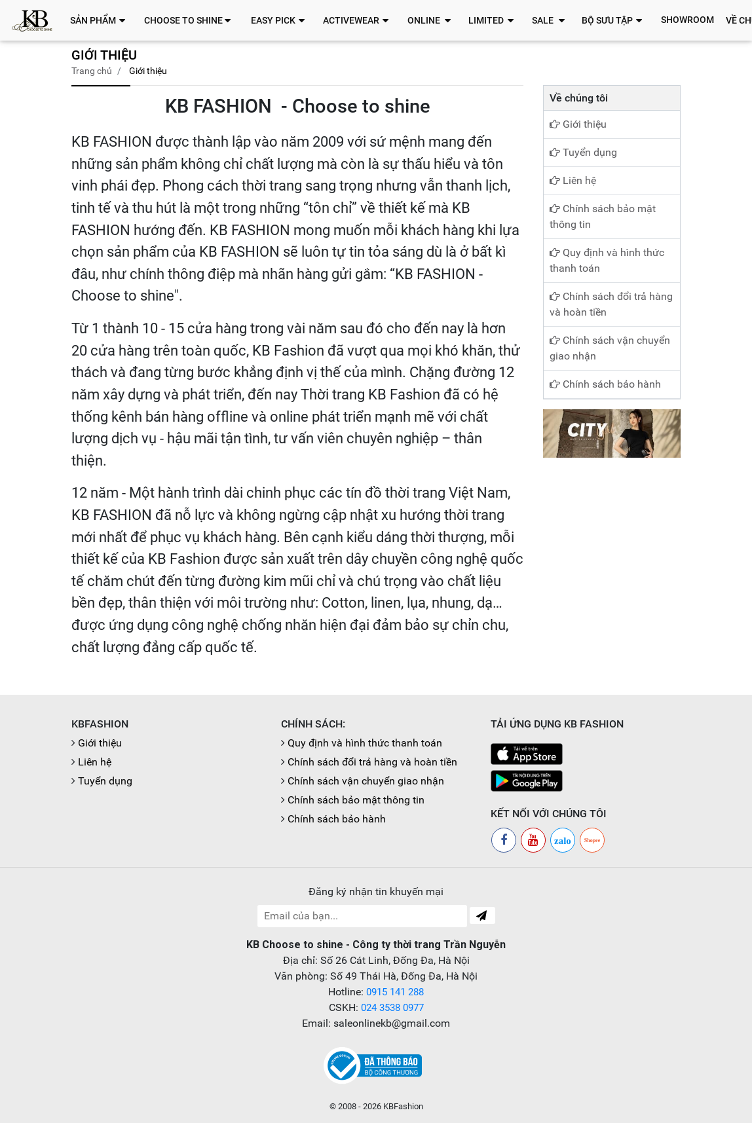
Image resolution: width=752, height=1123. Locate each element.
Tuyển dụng (583, 152)
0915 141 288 (395, 991)
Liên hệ (573, 180)
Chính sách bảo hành (605, 384)
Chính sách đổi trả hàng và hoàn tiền (611, 304)
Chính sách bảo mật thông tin (603, 216)
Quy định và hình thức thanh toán (607, 260)
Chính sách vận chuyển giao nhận (610, 348)
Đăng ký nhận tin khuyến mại (376, 891)
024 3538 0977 (392, 1007)
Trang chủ (91, 70)
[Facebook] (504, 840)
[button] (101, 20)
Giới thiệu (578, 124)
